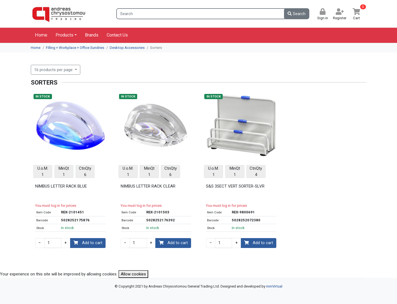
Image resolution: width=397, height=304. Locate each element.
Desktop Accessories (127, 48)
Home (41, 35)
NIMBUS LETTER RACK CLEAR (148, 186)
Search (296, 13)
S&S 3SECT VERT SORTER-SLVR (235, 186)
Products (64, 35)
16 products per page (54, 69)
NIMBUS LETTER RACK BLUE (61, 186)
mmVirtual (274, 286)
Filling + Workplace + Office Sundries (75, 48)
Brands (91, 35)
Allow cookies (133, 274)
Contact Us (117, 35)
